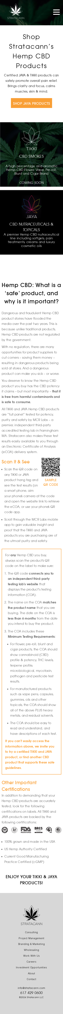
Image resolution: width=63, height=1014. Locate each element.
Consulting (31, 932)
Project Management (31, 938)
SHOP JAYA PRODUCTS (31, 103)
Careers (31, 961)
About (31, 973)
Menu (56, 12)
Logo (15, 11)
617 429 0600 (31, 993)
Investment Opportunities (31, 967)
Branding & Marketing (31, 944)
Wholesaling (31, 949)
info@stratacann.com (31, 988)
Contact (31, 979)
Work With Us (31, 955)
